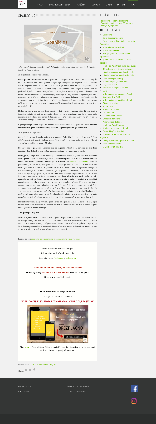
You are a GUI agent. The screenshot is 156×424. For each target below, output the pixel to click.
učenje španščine (120, 21)
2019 (105, 91)
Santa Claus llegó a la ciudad (115, 88)
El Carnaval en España (112, 116)
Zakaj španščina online (113, 38)
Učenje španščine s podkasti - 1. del (118, 72)
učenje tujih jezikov (109, 25)
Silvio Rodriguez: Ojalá (113, 147)
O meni (109, 4)
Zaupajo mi (96, 4)
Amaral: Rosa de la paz (112, 122)
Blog (133, 4)
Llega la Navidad (110, 84)
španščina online (60, 239)
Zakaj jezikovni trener (59, 4)
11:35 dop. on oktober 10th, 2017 (43, 365)
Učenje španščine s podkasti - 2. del (118, 75)
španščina (105, 21)
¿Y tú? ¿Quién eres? (111, 50)
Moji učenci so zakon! (112, 109)
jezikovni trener (74, 239)
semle (28, 347)
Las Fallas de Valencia (112, 119)
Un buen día (108, 112)
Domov (41, 4)
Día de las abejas (110, 103)
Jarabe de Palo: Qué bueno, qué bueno (119, 66)
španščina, (35, 239)
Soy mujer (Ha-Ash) (111, 97)
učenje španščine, (46, 239)
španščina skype (126, 23)
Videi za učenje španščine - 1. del (117, 94)
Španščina (80, 4)
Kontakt (121, 4)
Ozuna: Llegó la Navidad (113, 131)
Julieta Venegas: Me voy (113, 78)
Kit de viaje (108, 106)
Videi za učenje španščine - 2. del (117, 100)
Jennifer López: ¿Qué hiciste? (115, 81)
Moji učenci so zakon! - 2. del (115, 128)
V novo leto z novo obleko (114, 47)
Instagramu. (71, 258)
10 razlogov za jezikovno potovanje (118, 69)
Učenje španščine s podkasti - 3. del (118, 140)
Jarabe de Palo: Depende (113, 125)
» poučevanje (79, 162)
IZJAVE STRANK (23, 391)
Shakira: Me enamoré (112, 144)
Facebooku (58, 258)
